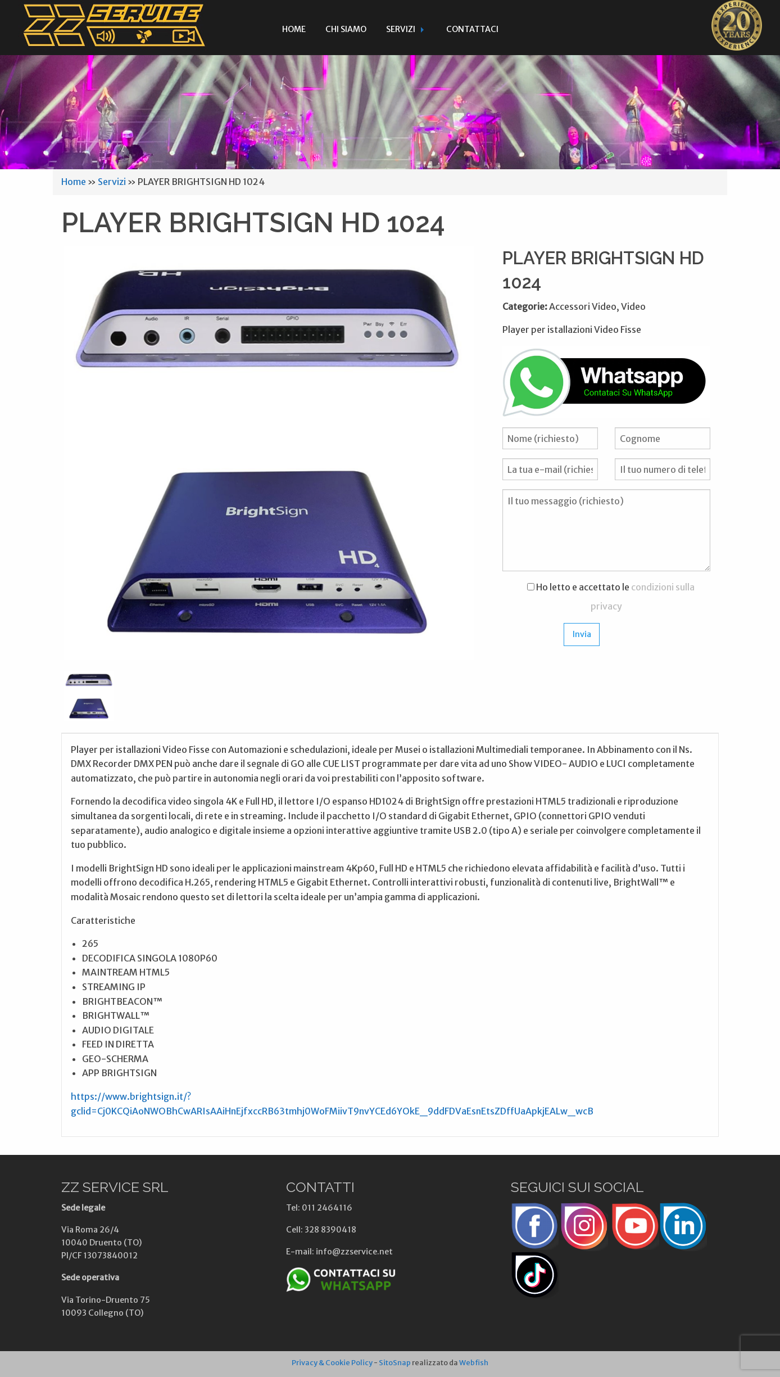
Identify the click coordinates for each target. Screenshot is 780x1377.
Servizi (400, 29)
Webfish (473, 1362)
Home (294, 29)
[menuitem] (294, 27)
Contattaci (472, 29)
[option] (269, 453)
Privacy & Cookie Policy (332, 1362)
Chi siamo (345, 29)
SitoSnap (395, 1362)
